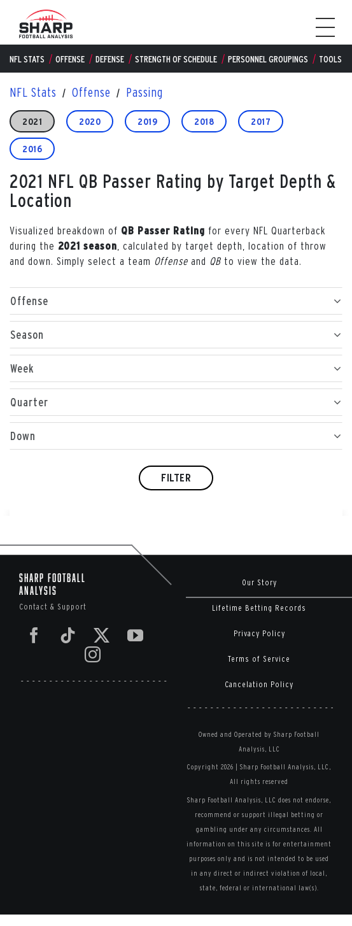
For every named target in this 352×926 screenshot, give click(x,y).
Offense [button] (176, 301)
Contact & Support (53, 606)
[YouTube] (135, 635)
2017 (261, 121)
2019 (147, 121)
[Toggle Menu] (332, 27)
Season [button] (176, 335)
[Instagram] (93, 654)
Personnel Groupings (268, 58)
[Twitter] (102, 635)
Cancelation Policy (259, 684)
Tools (330, 58)
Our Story (259, 582)
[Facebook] (34, 635)
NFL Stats (27, 58)
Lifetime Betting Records (259, 608)
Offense (70, 58)
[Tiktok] (68, 635)
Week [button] (176, 368)
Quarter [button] (176, 402)
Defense (109, 58)
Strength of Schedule (176, 58)
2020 (90, 121)
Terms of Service (259, 659)
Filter (176, 477)
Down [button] (176, 436)
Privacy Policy (259, 633)
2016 (32, 148)
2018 (204, 121)
